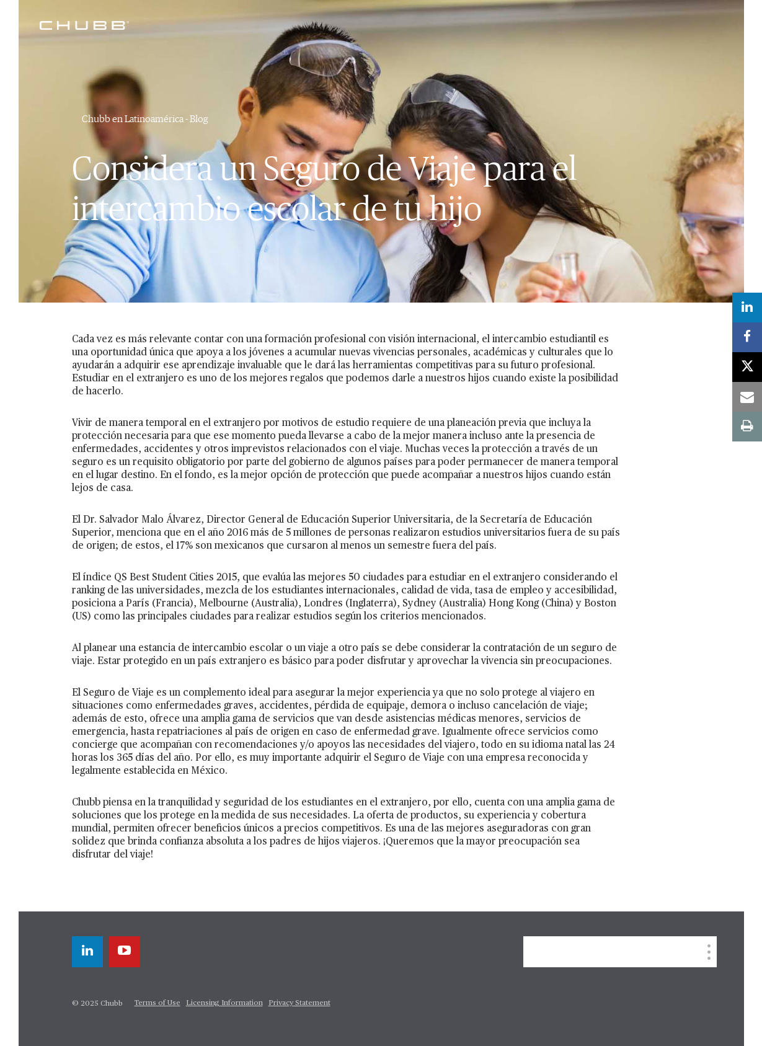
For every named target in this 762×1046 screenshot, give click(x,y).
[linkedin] (87, 951)
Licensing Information (224, 1003)
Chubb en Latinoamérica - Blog (145, 119)
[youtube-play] (124, 951)
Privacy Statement (299, 1003)
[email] (747, 397)
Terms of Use (157, 1003)
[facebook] (747, 337)
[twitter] (747, 367)
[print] (747, 426)
